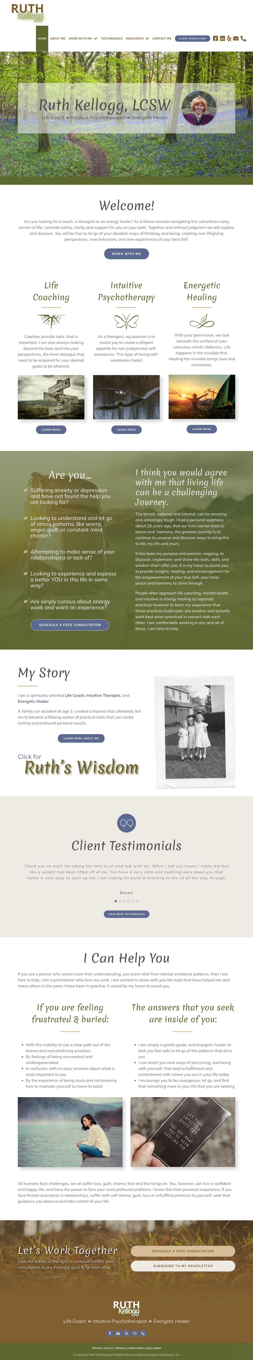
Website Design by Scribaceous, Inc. (159, 1354)
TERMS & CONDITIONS (129, 1348)
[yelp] (126, 1333)
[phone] (143, 1333)
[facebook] (110, 1333)
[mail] (135, 1333)
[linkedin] (118, 1333)
